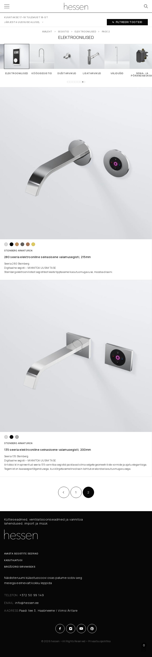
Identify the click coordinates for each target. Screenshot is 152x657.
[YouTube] (81, 628)
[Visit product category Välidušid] (117, 59)
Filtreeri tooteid (127, 22)
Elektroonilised (85, 31)
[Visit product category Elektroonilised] (16, 59)
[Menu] (7, 6)
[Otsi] (146, 6)
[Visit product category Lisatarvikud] (92, 59)
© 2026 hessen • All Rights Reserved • (64, 641)
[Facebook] (60, 628)
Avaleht (47, 31)
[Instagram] (70, 628)
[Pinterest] (92, 628)
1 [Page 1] (76, 492)
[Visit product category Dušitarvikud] (66, 59)
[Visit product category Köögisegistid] (41, 59)
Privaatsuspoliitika (99, 641)
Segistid (63, 31)
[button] (67, 81)
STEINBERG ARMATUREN (18, 250)
